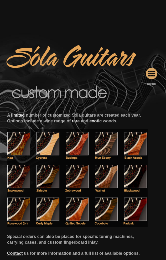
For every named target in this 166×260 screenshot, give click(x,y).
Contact (15, 253)
